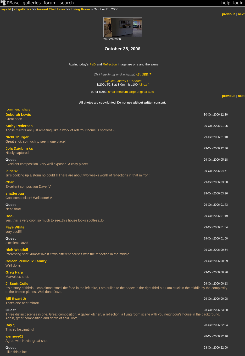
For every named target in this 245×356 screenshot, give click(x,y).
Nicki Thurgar (17, 137)
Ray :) (11, 325)
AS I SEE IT (143, 74)
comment (13, 109)
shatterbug (15, 193)
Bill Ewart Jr (16, 299)
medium (122, 91)
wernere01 (14, 336)
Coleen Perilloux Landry (26, 261)
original (142, 91)
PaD (92, 64)
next (241, 14)
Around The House (51, 9)
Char (10, 182)
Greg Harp (14, 272)
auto (151, 91)
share (26, 109)
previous (228, 14)
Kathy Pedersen (19, 126)
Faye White (15, 227)
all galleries (22, 9)
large (132, 91)
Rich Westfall (17, 250)
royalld (6, 9)
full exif (143, 84)
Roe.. (10, 216)
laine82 (12, 171)
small (112, 91)
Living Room (80, 9)
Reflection (110, 64)
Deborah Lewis (18, 114)
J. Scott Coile (17, 283)
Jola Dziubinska (19, 148)
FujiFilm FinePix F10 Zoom (122, 81)
